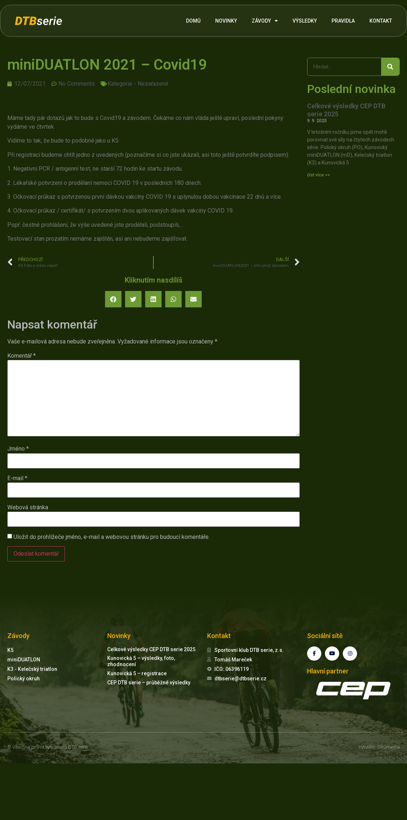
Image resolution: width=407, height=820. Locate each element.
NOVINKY (226, 21)
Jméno (18, 449)
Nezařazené (152, 83)
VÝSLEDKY (304, 21)
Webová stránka (27, 507)
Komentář (21, 356)
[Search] (390, 66)
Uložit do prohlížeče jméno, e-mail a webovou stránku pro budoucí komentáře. (111, 537)
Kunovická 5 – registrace (137, 673)
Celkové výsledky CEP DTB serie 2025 (151, 649)
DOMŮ (193, 21)
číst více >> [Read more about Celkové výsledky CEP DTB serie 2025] (318, 175)
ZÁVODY (265, 21)
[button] (113, 299)
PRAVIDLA (343, 21)
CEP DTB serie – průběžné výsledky (148, 682)
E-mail (17, 478)
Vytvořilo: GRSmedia (379, 747)
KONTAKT (380, 21)
